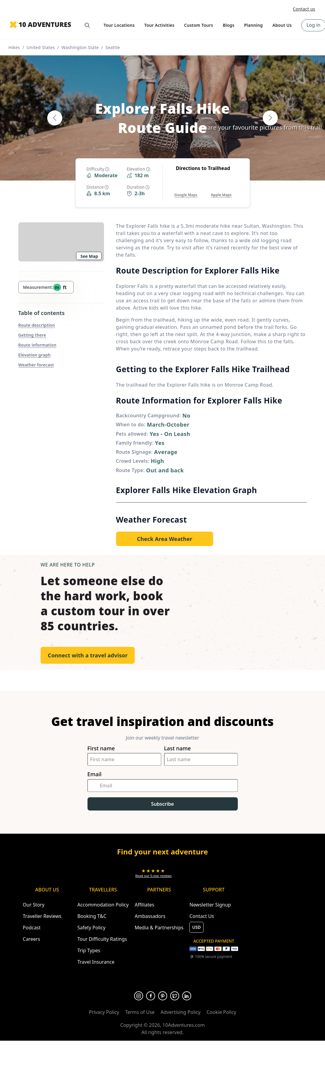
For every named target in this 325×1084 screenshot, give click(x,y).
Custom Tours (198, 25)
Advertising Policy (181, 1012)
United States (40, 47)
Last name (177, 748)
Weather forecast (36, 365)
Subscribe (162, 804)
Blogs (229, 25)
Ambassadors (150, 916)
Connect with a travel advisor (87, 655)
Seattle (112, 47)
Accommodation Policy (103, 904)
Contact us (304, 9)
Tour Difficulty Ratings (102, 939)
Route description (36, 325)
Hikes (14, 47)
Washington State (80, 47)
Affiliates (144, 904)
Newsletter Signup (210, 904)
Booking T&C (91, 916)
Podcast (32, 927)
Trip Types (88, 950)
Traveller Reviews (42, 916)
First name (101, 748)
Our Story (33, 904)
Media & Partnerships (159, 927)
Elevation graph (34, 355)
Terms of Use (140, 1012)
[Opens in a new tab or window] (186, 189)
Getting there (32, 335)
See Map (89, 256)
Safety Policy (91, 927)
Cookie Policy (221, 1012)
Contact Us (201, 916)
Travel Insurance (96, 962)
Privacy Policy (104, 1012)
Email (94, 774)
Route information (37, 345)
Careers (31, 939)
